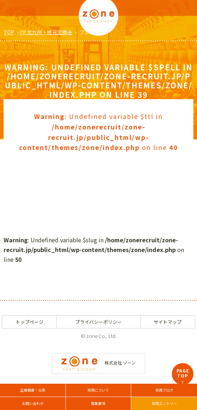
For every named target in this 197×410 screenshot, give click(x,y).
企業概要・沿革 (32, 390)
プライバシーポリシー (98, 321)
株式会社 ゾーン (98, 363)
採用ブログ (164, 390)
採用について (98, 390)
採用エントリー (164, 403)
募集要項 (98, 403)
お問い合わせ (32, 403)
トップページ (29, 321)
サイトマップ (168, 321)
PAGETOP (183, 376)
